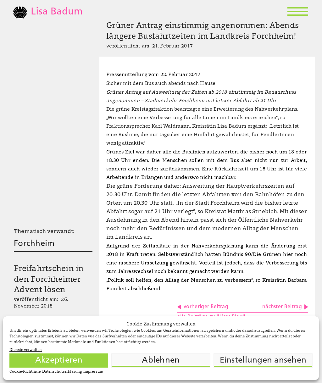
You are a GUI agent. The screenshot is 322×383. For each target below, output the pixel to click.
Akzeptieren (58, 360)
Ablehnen (161, 360)
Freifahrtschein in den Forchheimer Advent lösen (49, 280)
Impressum (93, 372)
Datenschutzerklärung (62, 372)
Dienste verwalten (25, 350)
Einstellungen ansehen (263, 360)
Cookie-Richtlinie (25, 372)
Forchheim (34, 244)
